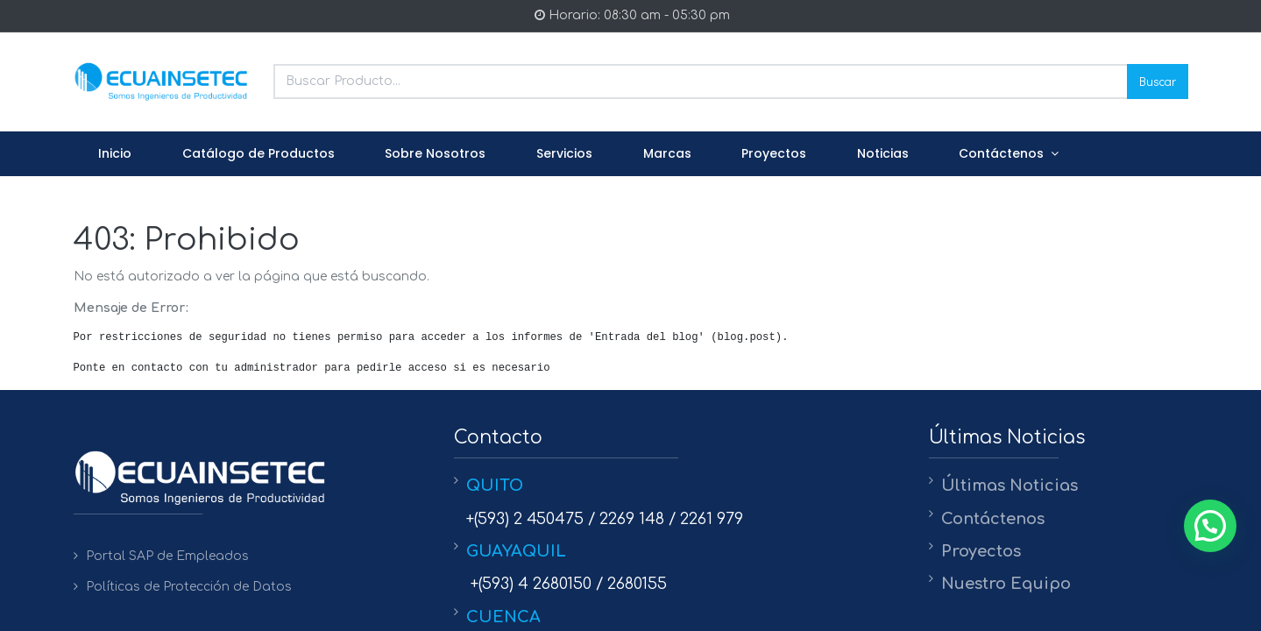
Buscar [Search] (1157, 81)
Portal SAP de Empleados (167, 556)
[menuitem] (116, 154)
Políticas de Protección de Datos (189, 586)
